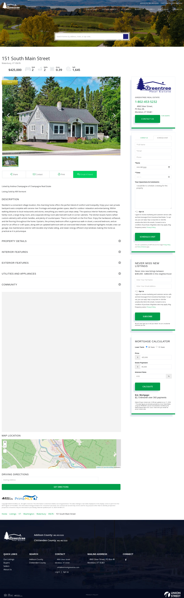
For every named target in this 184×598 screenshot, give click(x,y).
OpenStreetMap (108, 467)
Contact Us (147, 119)
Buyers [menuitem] (138, 9)
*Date (137, 163)
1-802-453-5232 (146, 102)
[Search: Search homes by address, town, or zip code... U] (92, 36)
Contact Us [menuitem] (177, 9)
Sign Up (67, 568)
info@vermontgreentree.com (70, 564)
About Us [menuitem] (8, 566)
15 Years (160, 347)
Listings (12, 507)
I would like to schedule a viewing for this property (153, 196)
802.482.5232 (177, 3)
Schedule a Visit (162, 138)
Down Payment (141, 363)
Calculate (147, 387)
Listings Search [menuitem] (109, 9)
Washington (28, 507)
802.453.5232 (154, 3)
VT (20, 507)
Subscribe (147, 316)
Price (137, 353)
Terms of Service (141, 247)
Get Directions (109, 480)
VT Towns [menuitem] (125, 9)
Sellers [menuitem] (149, 9)
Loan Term (139, 347)
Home (4, 507)
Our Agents (165, 116)
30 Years (150, 347)
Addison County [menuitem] (36, 556)
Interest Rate (140, 372)
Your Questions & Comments (147, 182)
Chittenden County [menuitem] (37, 559)
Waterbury (41, 507)
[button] (125, 36)
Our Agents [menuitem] (163, 9)
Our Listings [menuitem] (91, 9)
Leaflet (99, 467)
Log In (58, 568)
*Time (137, 173)
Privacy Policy (151, 228)
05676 (51, 507)
